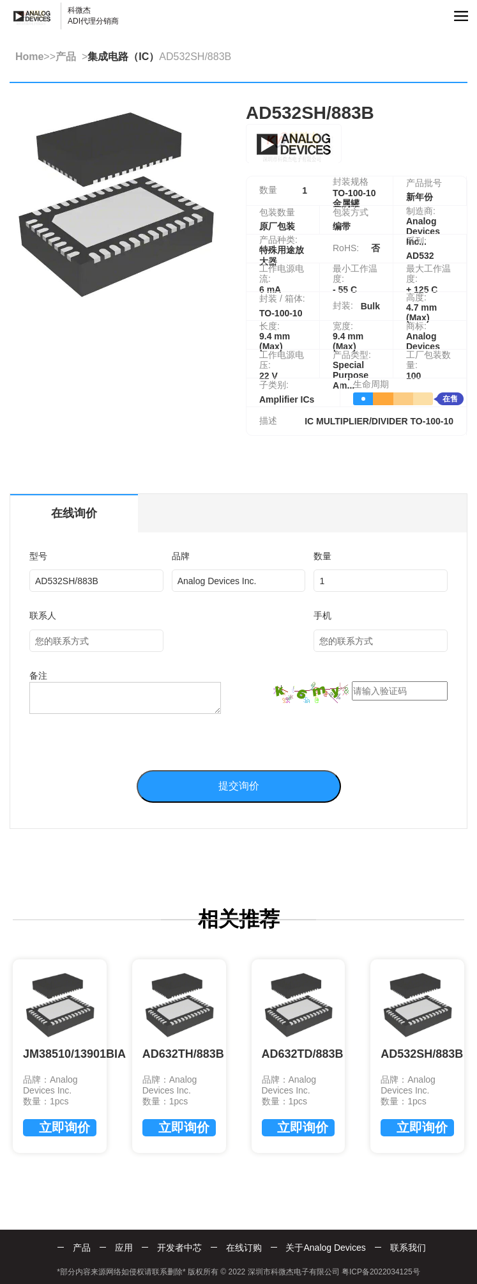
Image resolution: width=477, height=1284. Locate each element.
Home (29, 56)
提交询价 (238, 785)
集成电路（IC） (123, 56)
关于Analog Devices (325, 1247)
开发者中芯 (179, 1247)
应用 (124, 1247)
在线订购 (244, 1247)
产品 (66, 56)
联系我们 (408, 1247)
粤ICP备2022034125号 (381, 1271)
